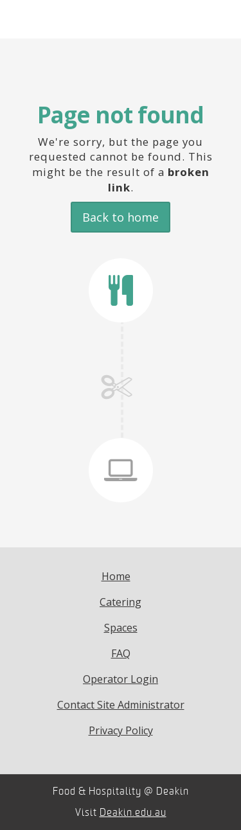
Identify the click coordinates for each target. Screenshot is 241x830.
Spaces (121, 628)
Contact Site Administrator (120, 705)
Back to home (120, 217)
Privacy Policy (121, 730)
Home (116, 576)
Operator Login (120, 679)
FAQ (120, 653)
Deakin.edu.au (133, 812)
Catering (120, 602)
